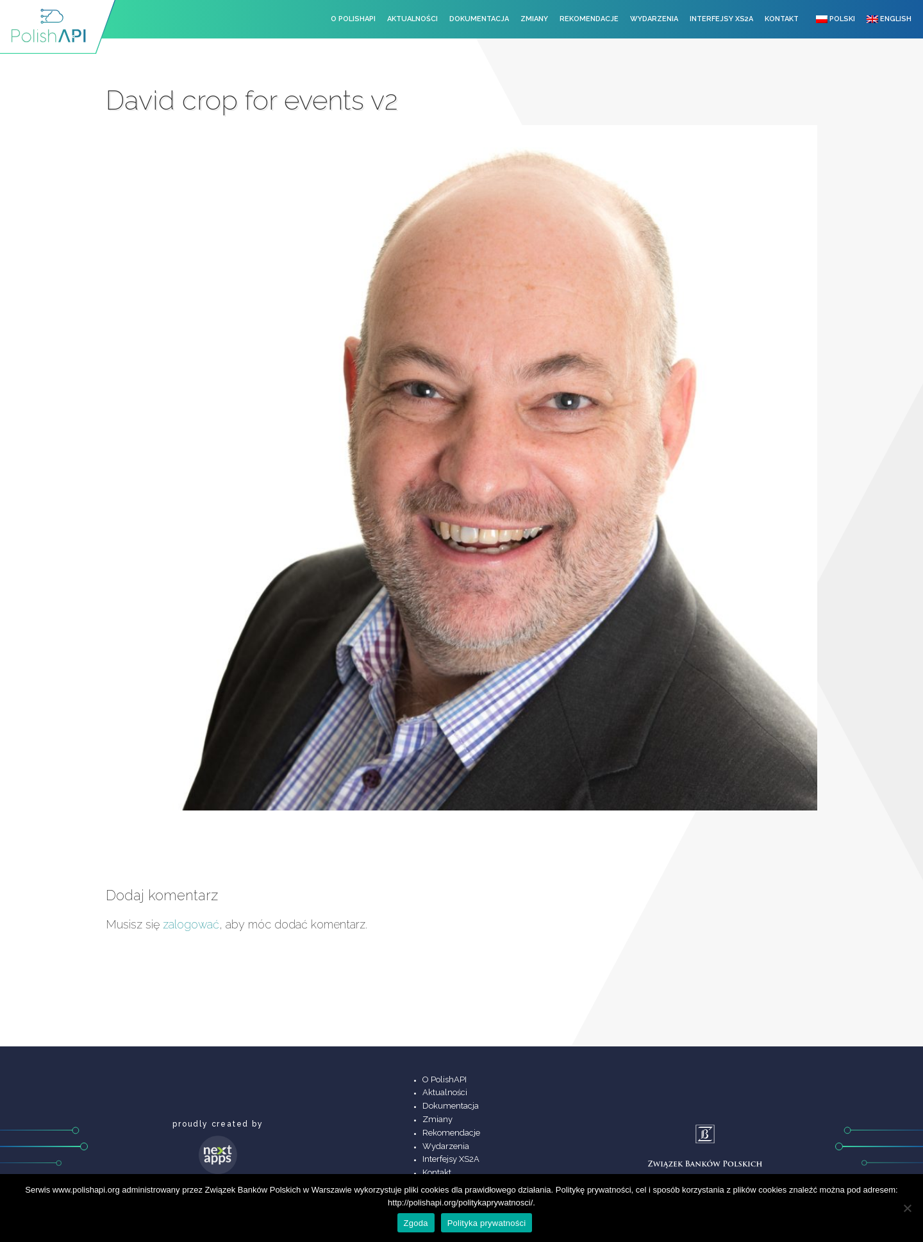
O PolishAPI (353, 19)
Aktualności (412, 19)
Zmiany (534, 19)
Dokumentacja (479, 19)
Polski (835, 19)
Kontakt (782, 19)
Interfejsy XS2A (721, 19)
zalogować (191, 924)
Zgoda (416, 1223)
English (889, 19)
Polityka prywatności (486, 1223)
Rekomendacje (589, 19)
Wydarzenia (654, 19)
